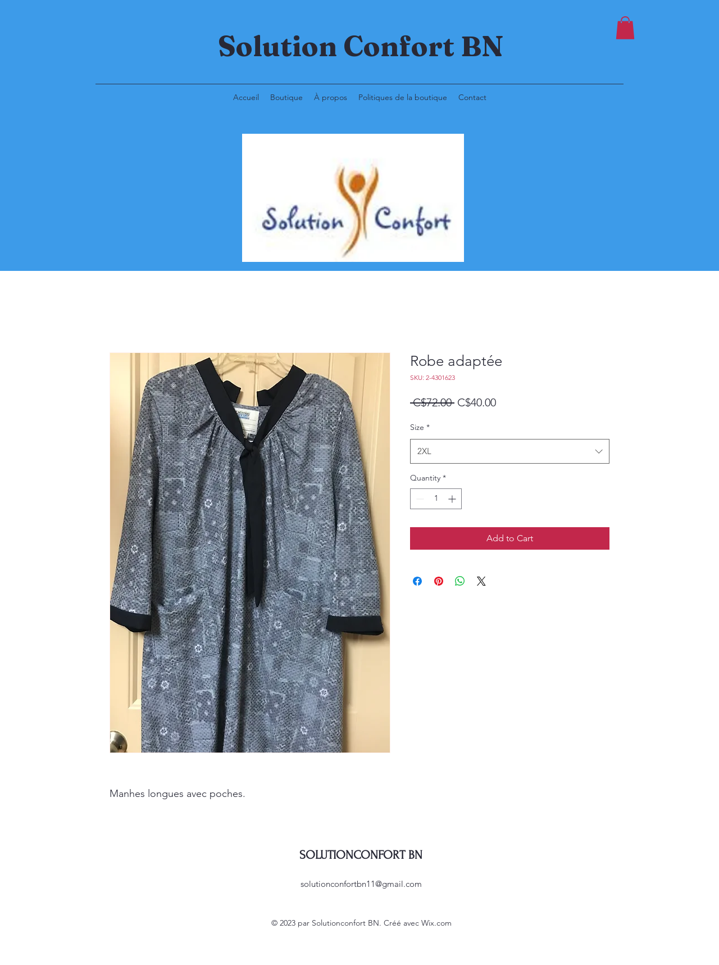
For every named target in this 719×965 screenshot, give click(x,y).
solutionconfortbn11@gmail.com (361, 883)
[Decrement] (419, 499)
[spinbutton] (436, 499)
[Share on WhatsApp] (460, 581)
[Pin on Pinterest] (438, 581)
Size (420, 427)
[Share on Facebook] (417, 581)
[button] (625, 27)
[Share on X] (481, 581)
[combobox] (509, 451)
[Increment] (453, 499)
